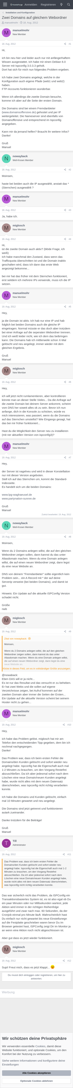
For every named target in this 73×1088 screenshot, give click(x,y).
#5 (70, 306)
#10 (69, 724)
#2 (70, 169)
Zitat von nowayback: (15, 638)
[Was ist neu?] (61, 4)
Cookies (40, 1046)
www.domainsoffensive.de (19, 112)
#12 (69, 960)
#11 (69, 854)
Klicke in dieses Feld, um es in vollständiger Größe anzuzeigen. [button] (37, 668)
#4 (70, 239)
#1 (70, 44)
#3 (70, 210)
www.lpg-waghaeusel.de (17, 494)
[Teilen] (65, 44)
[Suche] (68, 4)
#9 (70, 631)
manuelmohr (11, 22)
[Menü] (5, 4)
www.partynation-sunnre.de (19, 498)
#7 (70, 457)
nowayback (20, 156)
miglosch (19, 225)
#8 (70, 537)
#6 (70, 382)
